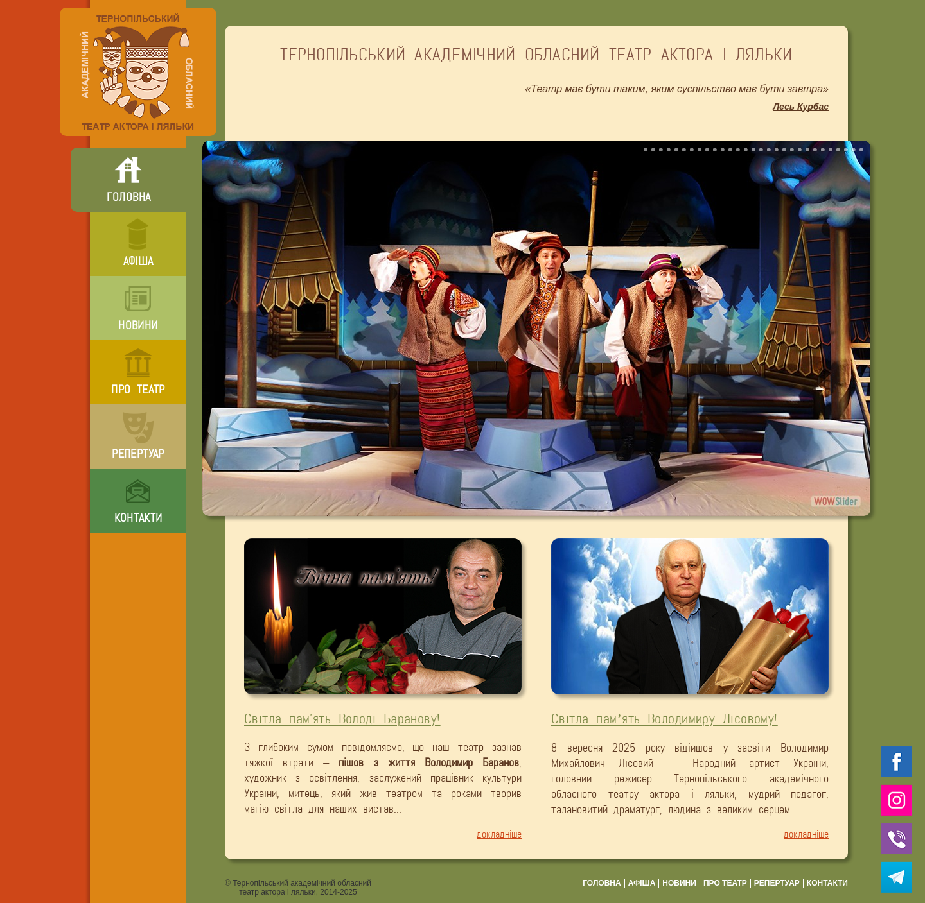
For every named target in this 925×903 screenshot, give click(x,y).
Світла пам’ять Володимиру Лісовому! (664, 718)
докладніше (499, 834)
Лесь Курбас (801, 106)
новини (137, 325)
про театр (137, 389)
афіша (138, 261)
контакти (138, 518)
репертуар (138, 453)
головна (129, 197)
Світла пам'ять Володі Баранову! (342, 718)
